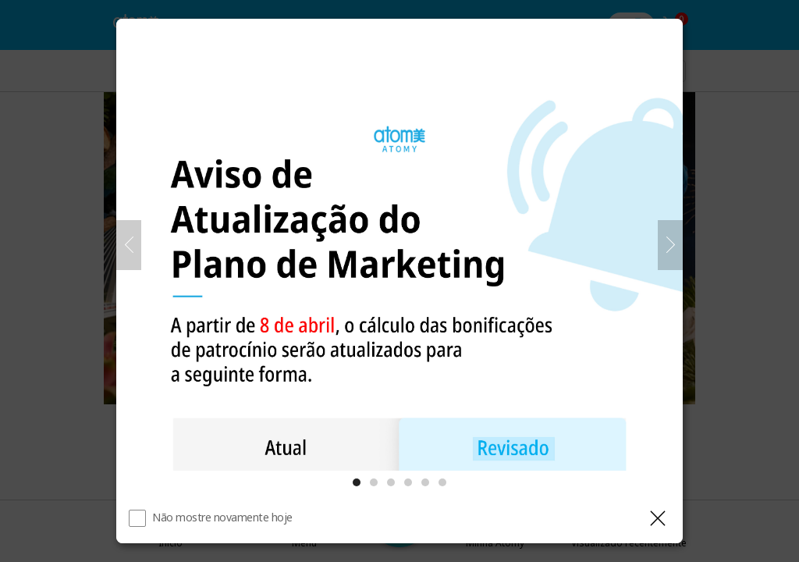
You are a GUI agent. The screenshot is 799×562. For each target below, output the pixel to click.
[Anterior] (128, 245)
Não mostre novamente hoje (222, 517)
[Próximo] (670, 245)
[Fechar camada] (657, 518)
